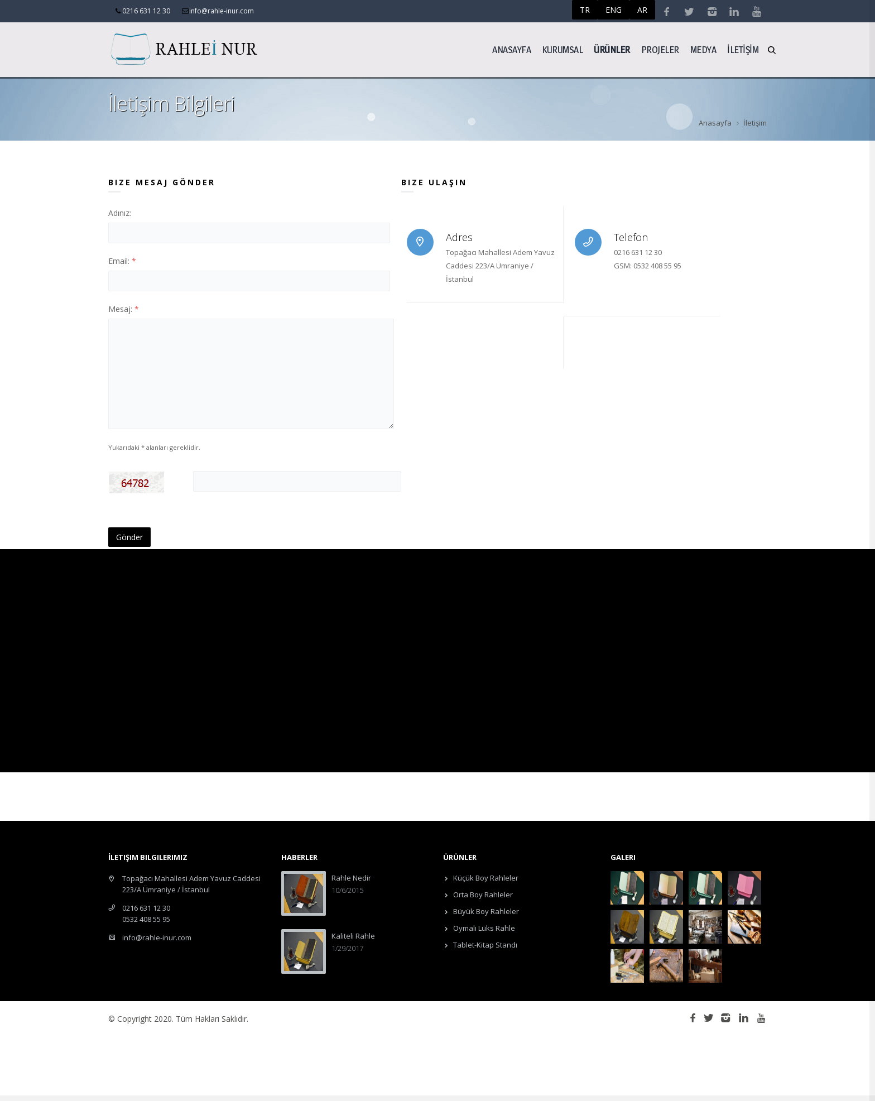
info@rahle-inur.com (156, 937)
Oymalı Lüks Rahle (483, 928)
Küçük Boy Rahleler (484, 878)
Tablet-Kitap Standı (484, 945)
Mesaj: (123, 309)
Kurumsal (562, 49)
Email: (122, 261)
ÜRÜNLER (612, 49)
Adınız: (119, 213)
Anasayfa (511, 49)
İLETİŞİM (742, 49)
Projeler (660, 49)
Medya (703, 49)
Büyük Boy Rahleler (485, 911)
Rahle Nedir (351, 878)
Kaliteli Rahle (353, 936)
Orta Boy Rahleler (482, 895)
